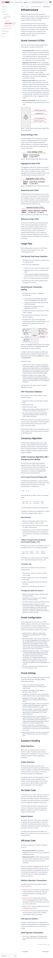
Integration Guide (9, 26)
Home (12, 2)
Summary (7, 21)
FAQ (8, 36)
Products (8, 11)
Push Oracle (9, 14)
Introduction (4, 6)
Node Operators (8, 31)
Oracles (25, 2)
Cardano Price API (19, 2)
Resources (8, 33)
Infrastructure (8, 23)
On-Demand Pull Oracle (9, 17)
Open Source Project (8, 28)
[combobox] (40, 2)
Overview (8, 9)
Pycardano (36, 866)
